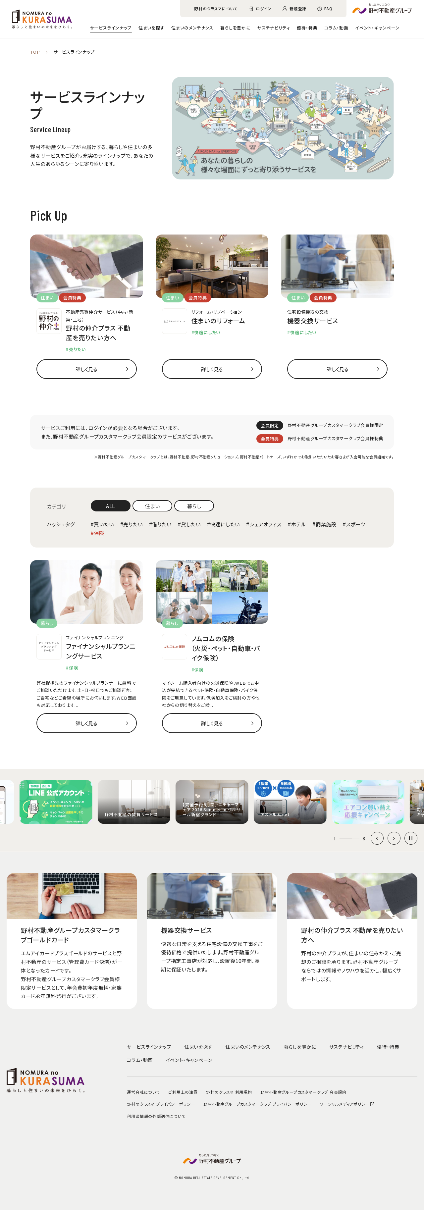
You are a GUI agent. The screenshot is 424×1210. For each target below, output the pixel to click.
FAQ (328, 8)
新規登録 (298, 8)
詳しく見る (86, 369)
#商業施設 (324, 524)
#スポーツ (354, 524)
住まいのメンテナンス (192, 28)
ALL (110, 505)
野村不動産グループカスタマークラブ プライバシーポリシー (257, 1104)
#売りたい (131, 524)
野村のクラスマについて (216, 8)
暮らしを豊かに (235, 28)
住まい (152, 505)
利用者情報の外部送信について (156, 1116)
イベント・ (377, 28)
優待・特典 (307, 28)
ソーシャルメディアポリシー (347, 1104)
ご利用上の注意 (183, 1092)
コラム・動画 (336, 28)
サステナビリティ (273, 28)
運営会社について (143, 1092)
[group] (56, 802)
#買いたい (102, 524)
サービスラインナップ (111, 28)
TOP (35, 52)
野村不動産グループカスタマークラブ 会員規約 (303, 1092)
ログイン (264, 8)
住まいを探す (151, 28)
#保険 (97, 532)
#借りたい (160, 524)
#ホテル (297, 524)
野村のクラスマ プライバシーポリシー (161, 1104)
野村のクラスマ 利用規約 (229, 1092)
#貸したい (189, 524)
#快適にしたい (223, 524)
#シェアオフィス (263, 524)
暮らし (194, 505)
